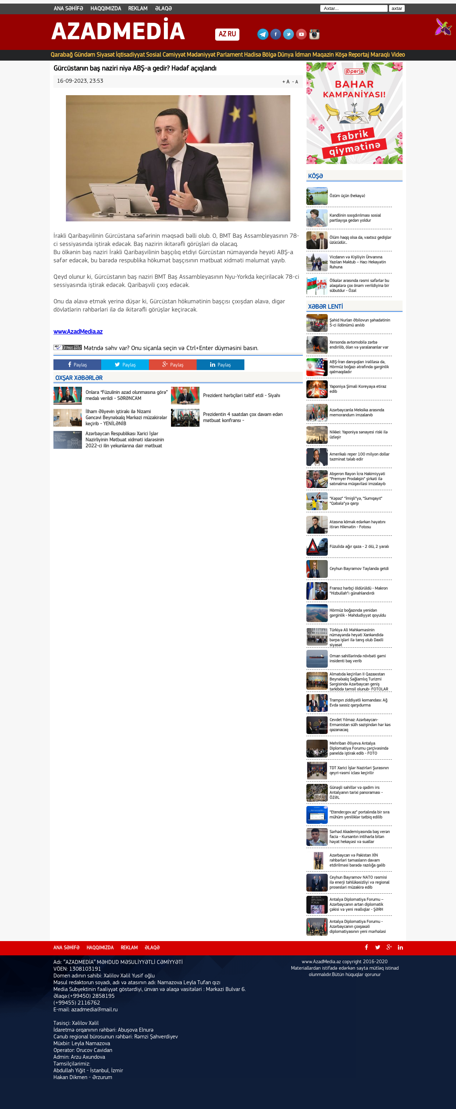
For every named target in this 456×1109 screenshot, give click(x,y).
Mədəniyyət (201, 55)
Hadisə (252, 55)
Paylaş (77, 364)
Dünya (286, 55)
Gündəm (84, 55)
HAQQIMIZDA (105, 9)
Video (398, 55)
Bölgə (269, 55)
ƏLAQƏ (163, 9)
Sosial (153, 55)
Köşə (341, 55)
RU (232, 34)
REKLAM (137, 9)
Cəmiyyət (173, 55)
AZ (222, 34)
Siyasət (105, 55)
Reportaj (358, 55)
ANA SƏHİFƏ (68, 9)
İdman (303, 55)
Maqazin (323, 55)
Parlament (230, 55)
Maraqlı (380, 55)
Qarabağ (62, 55)
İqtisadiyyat (130, 55)
